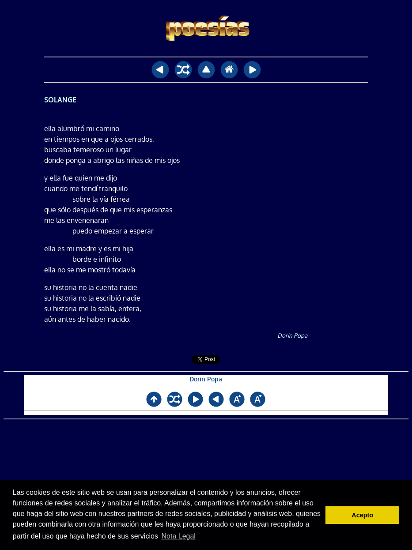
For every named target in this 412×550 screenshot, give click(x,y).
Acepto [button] (362, 515)
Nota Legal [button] (179, 536)
